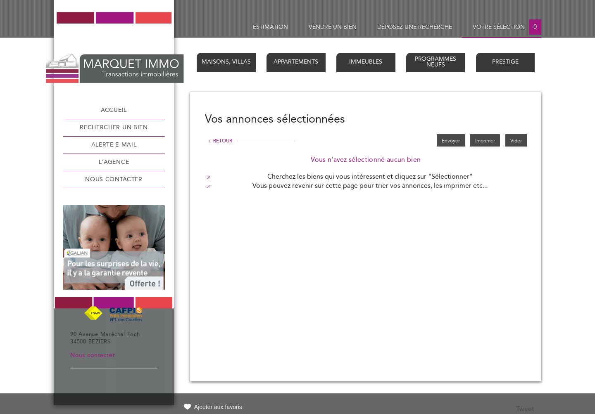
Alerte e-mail (114, 145)
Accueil (114, 110)
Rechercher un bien (114, 127)
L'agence (114, 162)
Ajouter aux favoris (218, 407)
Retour (222, 140)
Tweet (525, 409)
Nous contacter (114, 179)
